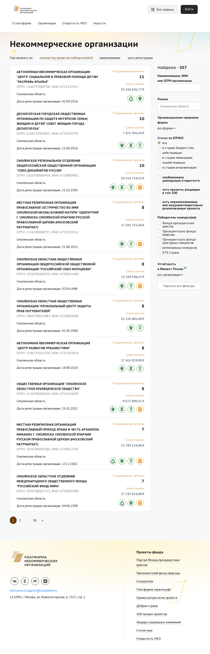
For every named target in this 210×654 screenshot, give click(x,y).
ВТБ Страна (170, 252)
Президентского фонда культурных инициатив (179, 240)
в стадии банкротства (178, 147)
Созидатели (144, 581)
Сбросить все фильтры (179, 286)
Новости (99, 23)
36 (35, 520)
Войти (189, 9)
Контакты (17, 590)
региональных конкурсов (179, 247)
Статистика (144, 630)
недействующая (173, 162)
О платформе (21, 23)
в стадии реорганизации (179, 167)
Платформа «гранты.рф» (153, 589)
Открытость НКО (74, 23)
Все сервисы (162, 9)
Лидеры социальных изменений (158, 622)
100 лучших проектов (151, 614)
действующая (172, 152)
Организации (47, 23)
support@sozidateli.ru (41, 590)
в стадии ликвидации (177, 157)
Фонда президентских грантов (178, 224)
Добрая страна (147, 606)
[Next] (42, 520)
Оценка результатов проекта (156, 597)
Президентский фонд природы (158, 573)
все (164, 142)
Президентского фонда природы (179, 232)
